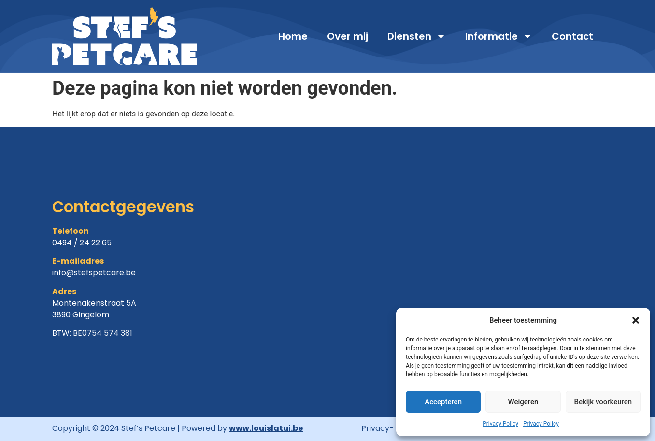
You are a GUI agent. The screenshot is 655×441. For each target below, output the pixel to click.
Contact (572, 36)
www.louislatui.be (266, 428)
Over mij (347, 36)
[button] (636, 320)
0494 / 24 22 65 (82, 242)
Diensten (416, 36)
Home (293, 36)
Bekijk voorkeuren (603, 402)
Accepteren (443, 402)
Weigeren (523, 402)
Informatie (498, 36)
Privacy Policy (500, 423)
